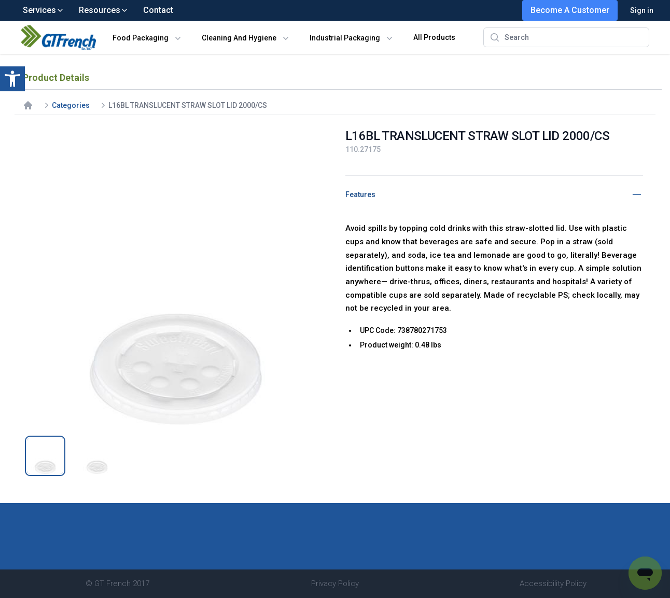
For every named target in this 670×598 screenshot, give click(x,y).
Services (43, 10)
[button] (12, 78)
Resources (104, 10)
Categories (71, 105)
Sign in (641, 10)
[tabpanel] (176, 276)
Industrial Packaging (345, 38)
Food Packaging (141, 38)
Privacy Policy (335, 583)
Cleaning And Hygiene (239, 38)
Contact (158, 10)
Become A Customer (570, 10)
